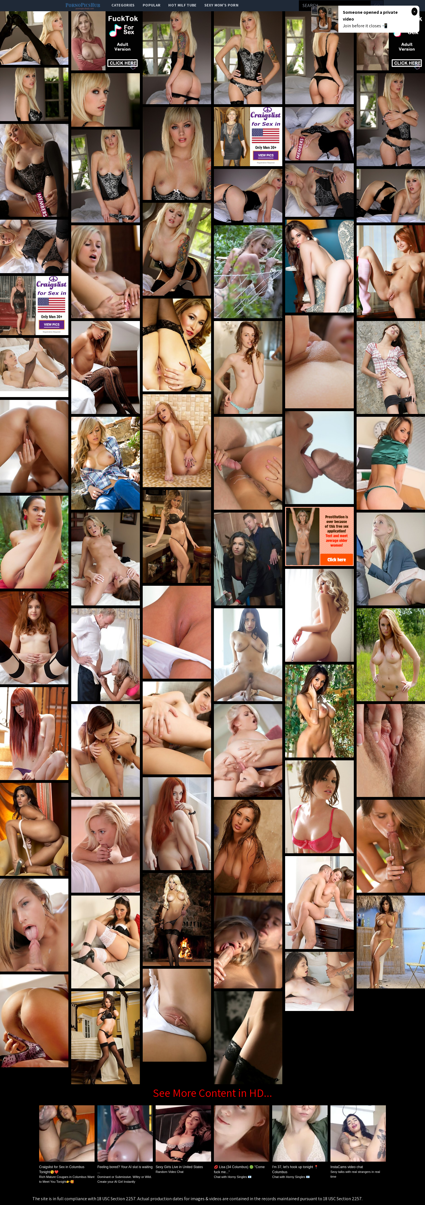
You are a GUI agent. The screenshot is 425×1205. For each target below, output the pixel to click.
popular (151, 5)
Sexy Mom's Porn (221, 5)
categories (123, 5)
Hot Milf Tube (182, 5)
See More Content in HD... (212, 1092)
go (377, 5)
